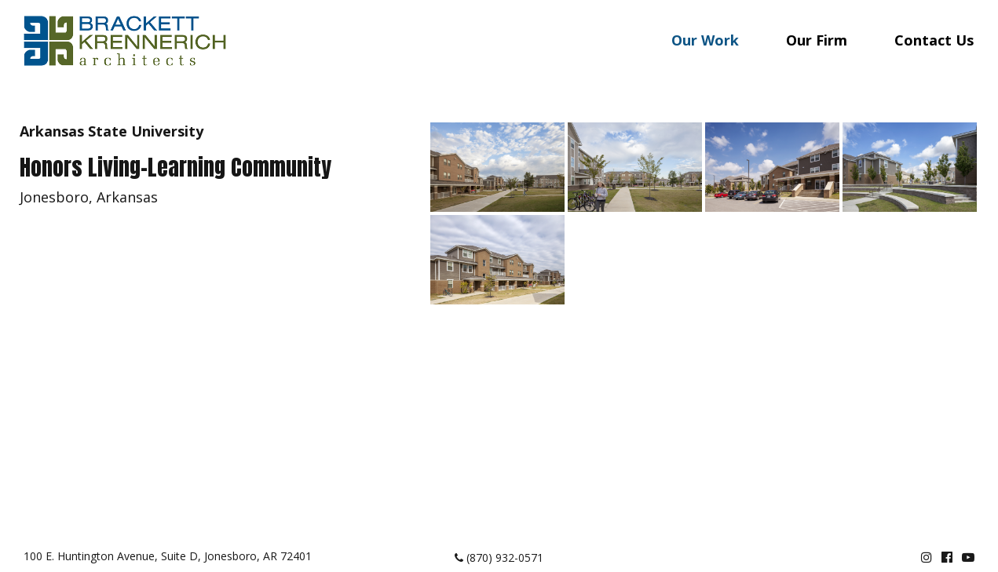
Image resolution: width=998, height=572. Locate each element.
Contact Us (934, 40)
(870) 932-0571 (499, 557)
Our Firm (816, 40)
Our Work (705, 40)
